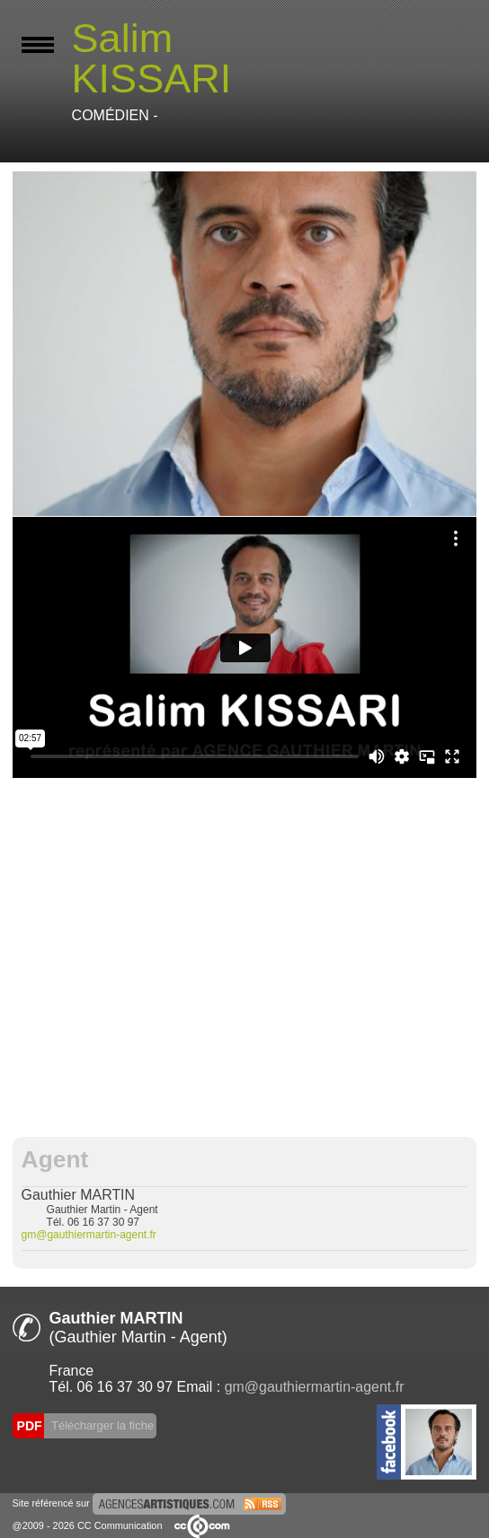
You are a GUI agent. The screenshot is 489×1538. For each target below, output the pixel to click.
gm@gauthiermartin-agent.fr (89, 1234)
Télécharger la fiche (102, 1425)
